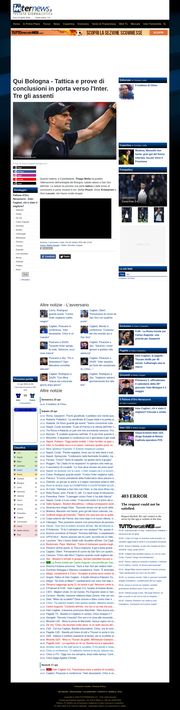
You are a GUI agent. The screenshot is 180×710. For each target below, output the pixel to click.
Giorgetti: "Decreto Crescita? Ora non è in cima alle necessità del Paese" (85, 617)
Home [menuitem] (16, 24)
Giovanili (125, 375)
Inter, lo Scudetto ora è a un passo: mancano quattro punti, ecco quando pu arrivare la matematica (99, 445)
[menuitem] (164, 24)
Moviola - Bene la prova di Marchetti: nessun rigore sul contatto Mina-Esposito (91, 621)
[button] (25, 274)
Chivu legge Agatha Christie (61, 658)
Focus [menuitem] (46, 24)
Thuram (19, 246)
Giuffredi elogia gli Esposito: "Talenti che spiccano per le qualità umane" (85, 515)
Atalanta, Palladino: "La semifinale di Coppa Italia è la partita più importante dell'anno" (92, 419)
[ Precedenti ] (25, 403)
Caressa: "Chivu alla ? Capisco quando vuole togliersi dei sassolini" (85, 555)
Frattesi (19, 265)
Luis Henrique (22, 254)
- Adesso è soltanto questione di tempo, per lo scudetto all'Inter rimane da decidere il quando (99, 636)
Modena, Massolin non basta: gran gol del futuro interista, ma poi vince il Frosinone (91, 511)
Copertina (125, 145)
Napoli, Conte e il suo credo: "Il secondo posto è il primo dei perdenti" (83, 500)
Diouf (18, 269)
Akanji (18, 214)
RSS (120, 692)
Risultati (25, 279)
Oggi (122, 274)
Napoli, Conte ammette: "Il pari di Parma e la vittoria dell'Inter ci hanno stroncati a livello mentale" (98, 427)
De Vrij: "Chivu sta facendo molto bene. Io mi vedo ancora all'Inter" (82, 625)
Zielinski (19, 261)
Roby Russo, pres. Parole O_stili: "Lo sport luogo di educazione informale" (86, 493)
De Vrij (19, 218)
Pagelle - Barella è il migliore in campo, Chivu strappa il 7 (79, 614)
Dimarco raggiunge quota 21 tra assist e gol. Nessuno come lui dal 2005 (85, 584)
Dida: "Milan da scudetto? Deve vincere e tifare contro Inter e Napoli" (83, 599)
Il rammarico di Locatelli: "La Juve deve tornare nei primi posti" (80, 467)
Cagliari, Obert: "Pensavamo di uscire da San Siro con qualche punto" (84, 551)
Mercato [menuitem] (135, 24)
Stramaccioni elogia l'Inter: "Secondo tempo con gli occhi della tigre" (83, 507)
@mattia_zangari (75, 245)
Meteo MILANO (25, 410)
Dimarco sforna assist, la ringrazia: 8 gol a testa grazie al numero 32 (87, 548)
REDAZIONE (75, 692)
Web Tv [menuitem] (123, 24)
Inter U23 (125, 427)
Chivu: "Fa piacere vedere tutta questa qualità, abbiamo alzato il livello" (84, 603)
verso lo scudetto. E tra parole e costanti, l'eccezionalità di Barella (95, 647)
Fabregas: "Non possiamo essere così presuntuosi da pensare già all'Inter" (86, 522)
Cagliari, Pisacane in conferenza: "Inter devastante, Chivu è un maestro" (85, 673)
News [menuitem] (57, 24)
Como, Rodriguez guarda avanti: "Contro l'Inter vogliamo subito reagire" (85, 474)
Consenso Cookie (82, 686)
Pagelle (124, 350)
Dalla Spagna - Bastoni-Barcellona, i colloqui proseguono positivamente (85, 504)
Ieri (127, 274)
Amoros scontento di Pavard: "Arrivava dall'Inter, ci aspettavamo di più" (84, 533)
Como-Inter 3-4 (130, 201)
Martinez (19, 210)
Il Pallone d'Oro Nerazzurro (135, 399)
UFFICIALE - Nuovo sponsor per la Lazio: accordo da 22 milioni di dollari (85, 537)
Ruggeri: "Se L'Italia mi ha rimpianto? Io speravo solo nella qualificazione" (86, 463)
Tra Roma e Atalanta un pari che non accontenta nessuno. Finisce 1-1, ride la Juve (90, 430)
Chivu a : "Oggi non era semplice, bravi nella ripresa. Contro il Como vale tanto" (91, 654)
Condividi (48, 256)
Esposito (19, 250)
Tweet (65, 256)
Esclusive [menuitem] (83, 24)
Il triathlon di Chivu (56, 404)
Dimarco (19, 242)
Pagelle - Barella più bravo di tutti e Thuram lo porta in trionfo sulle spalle (88, 632)
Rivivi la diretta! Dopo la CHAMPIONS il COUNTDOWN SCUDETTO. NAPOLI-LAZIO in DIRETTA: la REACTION (107, 485)
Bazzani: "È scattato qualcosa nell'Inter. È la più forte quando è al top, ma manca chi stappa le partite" (101, 434)
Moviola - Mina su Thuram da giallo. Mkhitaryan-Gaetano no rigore (85, 639)
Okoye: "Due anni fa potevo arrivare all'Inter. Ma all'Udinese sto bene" (83, 526)
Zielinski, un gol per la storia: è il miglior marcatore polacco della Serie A (85, 482)
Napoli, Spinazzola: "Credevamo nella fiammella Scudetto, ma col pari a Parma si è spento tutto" (98, 456)
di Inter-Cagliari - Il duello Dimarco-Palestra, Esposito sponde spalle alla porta (96, 577)
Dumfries (20, 226)
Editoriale (125, 80)
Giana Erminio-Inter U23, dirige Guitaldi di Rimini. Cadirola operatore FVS (149, 436)
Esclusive (125, 326)
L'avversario (53, 242)
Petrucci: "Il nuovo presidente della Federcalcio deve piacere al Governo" (85, 478)
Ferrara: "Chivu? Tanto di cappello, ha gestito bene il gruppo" (79, 460)
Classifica (19, 447)
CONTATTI (102, 692)
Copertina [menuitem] (68, 24)
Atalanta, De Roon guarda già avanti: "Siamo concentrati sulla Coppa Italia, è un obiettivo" (94, 423)
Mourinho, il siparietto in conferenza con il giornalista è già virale (80, 438)
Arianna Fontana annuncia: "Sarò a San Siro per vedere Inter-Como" (83, 566)
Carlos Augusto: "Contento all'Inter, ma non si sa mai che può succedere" (85, 606)
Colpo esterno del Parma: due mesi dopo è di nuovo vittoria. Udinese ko (85, 518)
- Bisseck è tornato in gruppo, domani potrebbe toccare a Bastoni (83, 559)
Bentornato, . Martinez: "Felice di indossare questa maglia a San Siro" (86, 544)
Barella (19, 230)
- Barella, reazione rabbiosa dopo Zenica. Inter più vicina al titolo (85, 595)
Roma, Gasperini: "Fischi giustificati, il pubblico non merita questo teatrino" (86, 416)
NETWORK (63, 692)
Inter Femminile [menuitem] (152, 24)
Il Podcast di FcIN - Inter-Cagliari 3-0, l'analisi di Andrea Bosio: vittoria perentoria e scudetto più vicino (101, 588)
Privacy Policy (99, 686)
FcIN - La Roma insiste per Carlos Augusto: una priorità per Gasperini (150, 335)
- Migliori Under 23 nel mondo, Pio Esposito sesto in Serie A (81, 592)
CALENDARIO (89, 692)
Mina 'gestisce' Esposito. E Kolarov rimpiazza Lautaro (75, 449)
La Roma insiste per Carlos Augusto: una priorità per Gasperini (82, 562)
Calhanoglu (21, 234)
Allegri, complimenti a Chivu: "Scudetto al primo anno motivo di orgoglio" (85, 573)
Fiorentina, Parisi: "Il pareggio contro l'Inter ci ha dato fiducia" (79, 496)
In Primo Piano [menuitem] (31, 24)
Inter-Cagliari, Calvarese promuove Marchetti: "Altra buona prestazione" (85, 610)
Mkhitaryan (21, 238)
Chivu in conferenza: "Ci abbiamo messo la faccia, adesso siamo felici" (84, 650)
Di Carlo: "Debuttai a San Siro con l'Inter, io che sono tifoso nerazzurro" (84, 489)
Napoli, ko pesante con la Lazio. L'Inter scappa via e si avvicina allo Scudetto (87, 471)
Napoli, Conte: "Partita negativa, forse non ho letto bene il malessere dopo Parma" (90, 452)
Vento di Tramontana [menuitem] (104, 24)
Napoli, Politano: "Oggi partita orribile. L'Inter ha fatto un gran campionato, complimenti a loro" (96, 441)
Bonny (19, 257)
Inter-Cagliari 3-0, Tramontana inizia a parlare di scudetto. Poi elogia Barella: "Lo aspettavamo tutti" (102, 669)
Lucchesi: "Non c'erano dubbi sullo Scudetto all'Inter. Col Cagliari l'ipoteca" (86, 540)
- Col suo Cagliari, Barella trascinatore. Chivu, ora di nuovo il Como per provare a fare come (101, 628)
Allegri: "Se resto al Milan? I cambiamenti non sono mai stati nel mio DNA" (86, 581)
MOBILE (112, 692)
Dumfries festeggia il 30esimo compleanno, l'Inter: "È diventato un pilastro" (86, 570)
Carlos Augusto (22, 222)
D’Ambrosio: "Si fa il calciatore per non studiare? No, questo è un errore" (85, 529)
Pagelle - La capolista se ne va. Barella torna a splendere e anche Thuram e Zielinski (95, 643)
